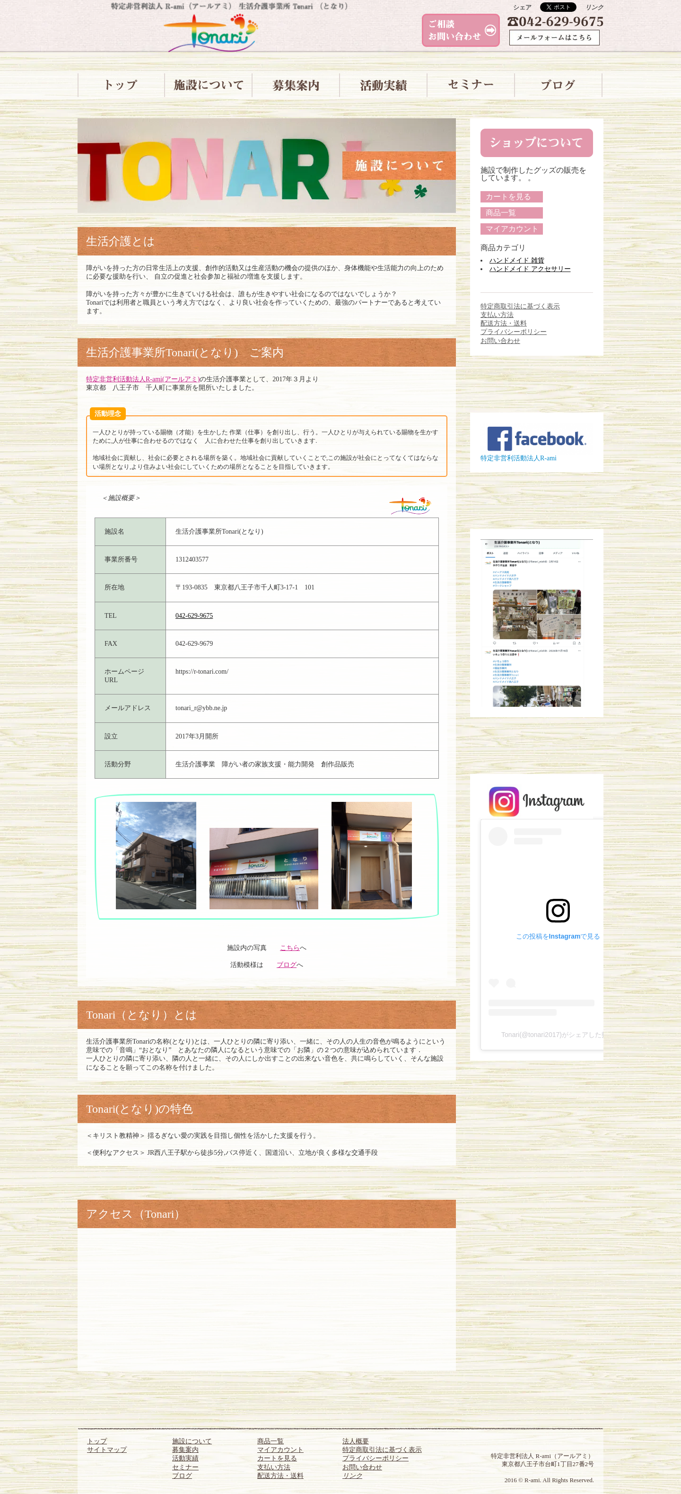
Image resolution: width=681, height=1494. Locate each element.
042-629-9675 (194, 615)
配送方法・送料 (503, 323)
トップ (97, 1441)
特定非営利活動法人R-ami (518, 458)
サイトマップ (107, 1449)
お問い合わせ (500, 340)
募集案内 (185, 1449)
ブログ (287, 964)
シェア (522, 7)
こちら (290, 947)
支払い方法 (497, 314)
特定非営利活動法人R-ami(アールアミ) (143, 379)
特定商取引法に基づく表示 (520, 306)
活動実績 (185, 1458)
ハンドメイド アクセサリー (530, 268)
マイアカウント (512, 229)
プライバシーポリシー (513, 331)
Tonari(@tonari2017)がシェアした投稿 (558, 1034)
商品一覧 (501, 213)
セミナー (185, 1467)
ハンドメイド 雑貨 (516, 260)
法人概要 (355, 1441)
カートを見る (508, 197)
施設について (192, 1441)
